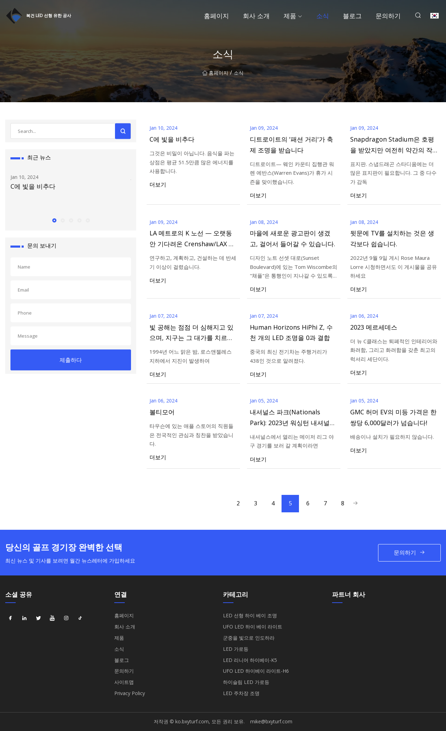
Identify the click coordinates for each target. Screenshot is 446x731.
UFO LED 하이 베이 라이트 (252, 626)
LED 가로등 (235, 649)
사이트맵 (124, 682)
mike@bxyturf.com (271, 721)
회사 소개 (256, 16)
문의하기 (388, 16)
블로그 (352, 16)
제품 (290, 16)
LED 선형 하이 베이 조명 (250, 615)
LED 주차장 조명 (241, 693)
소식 (322, 16)
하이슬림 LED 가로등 (246, 682)
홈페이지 (216, 16)
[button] (54, 220)
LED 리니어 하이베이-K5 (250, 660)
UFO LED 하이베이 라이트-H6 (256, 671)
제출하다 (71, 360)
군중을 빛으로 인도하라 (249, 637)
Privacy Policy (129, 693)
